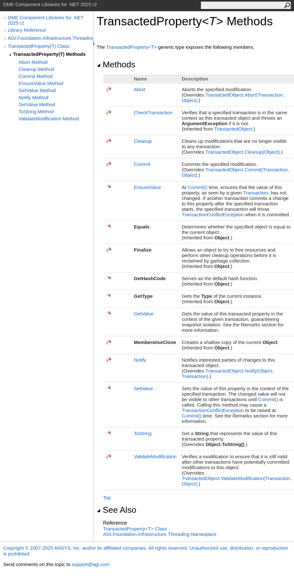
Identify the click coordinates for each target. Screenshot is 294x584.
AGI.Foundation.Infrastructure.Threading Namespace (160, 534)
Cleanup (143, 141)
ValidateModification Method (49, 118)
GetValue (143, 313)
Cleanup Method (36, 69)
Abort (139, 89)
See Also (116, 510)
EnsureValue (147, 187)
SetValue (143, 388)
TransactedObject (233, 129)
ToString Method (36, 111)
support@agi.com (90, 564)
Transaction (255, 192)
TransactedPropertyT (132, 47)
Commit (142, 164)
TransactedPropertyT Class (135, 528)
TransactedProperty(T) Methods (49, 54)
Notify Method (33, 97)
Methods (116, 64)
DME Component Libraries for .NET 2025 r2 (45, 20)
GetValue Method (37, 90)
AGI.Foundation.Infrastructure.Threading (50, 38)
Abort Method (33, 62)
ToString (142, 433)
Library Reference (27, 30)
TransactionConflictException (213, 214)
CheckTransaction (153, 112)
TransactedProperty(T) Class (38, 46)
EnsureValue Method (41, 83)
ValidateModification (155, 456)
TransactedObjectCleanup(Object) (242, 152)
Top (107, 497)
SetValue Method (37, 104)
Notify (140, 360)
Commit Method (36, 76)
